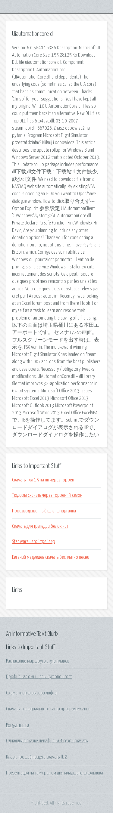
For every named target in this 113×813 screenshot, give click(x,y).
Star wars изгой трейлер (33, 541)
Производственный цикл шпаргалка (44, 511)
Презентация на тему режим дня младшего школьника (54, 773)
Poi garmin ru (17, 725)
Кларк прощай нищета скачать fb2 (36, 757)
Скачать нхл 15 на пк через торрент (44, 480)
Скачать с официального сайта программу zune (48, 708)
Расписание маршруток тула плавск (37, 661)
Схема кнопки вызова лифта (31, 693)
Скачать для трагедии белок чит (40, 526)
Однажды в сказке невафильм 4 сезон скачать (47, 740)
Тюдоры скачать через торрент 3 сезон (47, 495)
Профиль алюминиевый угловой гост (39, 676)
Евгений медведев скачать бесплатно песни (50, 557)
